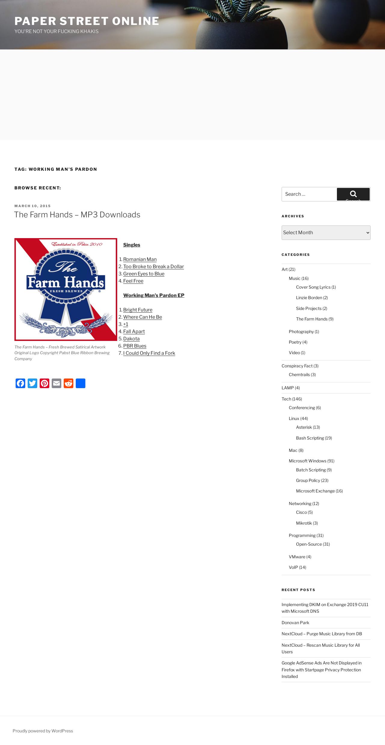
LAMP (288, 387)
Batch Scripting (311, 469)
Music (295, 278)
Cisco (301, 512)
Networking (300, 503)
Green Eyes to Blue (143, 274)
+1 (125, 324)
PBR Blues (134, 346)
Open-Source (309, 544)
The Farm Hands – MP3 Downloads (77, 214)
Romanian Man (140, 259)
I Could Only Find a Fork (149, 353)
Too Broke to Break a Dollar (153, 266)
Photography (301, 331)
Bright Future (137, 310)
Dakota (131, 339)
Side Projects (309, 308)
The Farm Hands (312, 318)
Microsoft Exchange (315, 490)
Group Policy (308, 480)
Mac (293, 450)
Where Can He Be (142, 317)
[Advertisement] (192, 95)
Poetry (295, 342)
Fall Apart (134, 331)
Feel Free (133, 281)
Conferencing (302, 407)
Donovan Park (295, 622)
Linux (294, 418)
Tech (286, 398)
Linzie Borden (309, 297)
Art (285, 269)
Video (294, 352)
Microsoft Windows (307, 460)
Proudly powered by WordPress (43, 730)
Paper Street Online (87, 21)
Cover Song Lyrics (313, 287)
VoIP (293, 567)
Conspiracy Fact (297, 365)
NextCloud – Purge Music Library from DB (322, 633)
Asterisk (304, 427)
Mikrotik (304, 523)
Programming (302, 535)
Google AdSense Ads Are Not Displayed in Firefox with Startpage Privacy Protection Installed (322, 669)
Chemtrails (299, 374)
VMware (297, 556)
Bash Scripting (310, 437)
